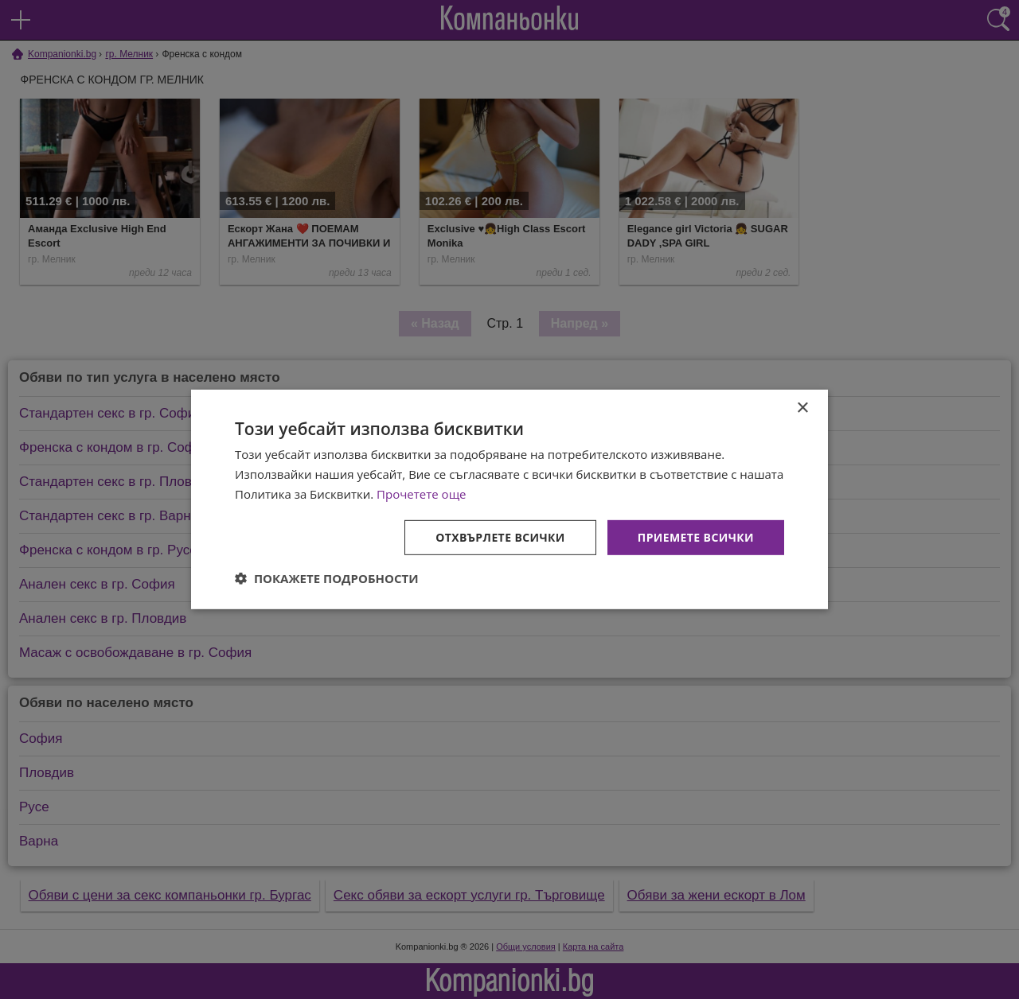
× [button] (802, 408)
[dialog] (509, 499)
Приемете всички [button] (696, 536)
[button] (327, 578)
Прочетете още (421, 494)
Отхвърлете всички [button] (500, 536)
